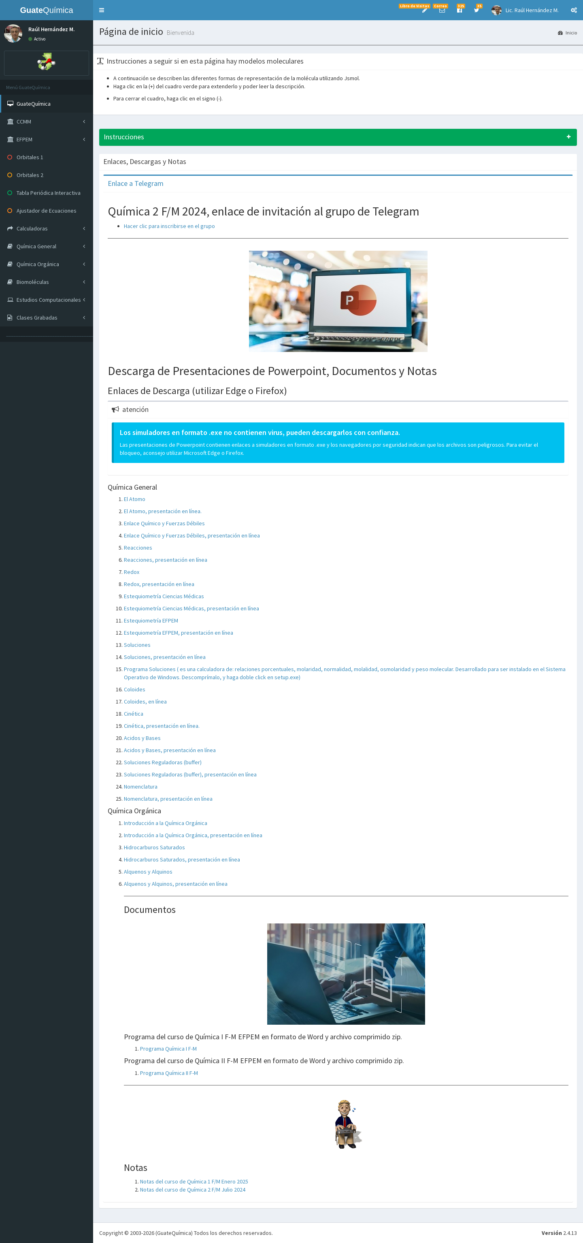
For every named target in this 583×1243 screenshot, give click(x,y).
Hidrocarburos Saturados (154, 847)
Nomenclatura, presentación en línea (168, 798)
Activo (36, 39)
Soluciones (137, 644)
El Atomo (134, 499)
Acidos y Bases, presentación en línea (170, 750)
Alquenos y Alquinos (148, 871)
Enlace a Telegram (136, 183)
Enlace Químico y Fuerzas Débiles (164, 523)
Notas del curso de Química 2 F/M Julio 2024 (192, 1189)
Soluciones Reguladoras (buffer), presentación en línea (190, 774)
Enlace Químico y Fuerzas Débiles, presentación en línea (192, 535)
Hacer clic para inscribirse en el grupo (169, 226)
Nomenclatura (140, 786)
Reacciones (138, 547)
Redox (131, 572)
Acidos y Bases (142, 738)
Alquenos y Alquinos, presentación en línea (176, 883)
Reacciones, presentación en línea (165, 559)
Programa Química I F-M (168, 1048)
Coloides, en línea (145, 701)
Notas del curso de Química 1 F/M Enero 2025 (194, 1181)
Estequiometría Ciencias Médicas (164, 596)
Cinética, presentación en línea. (162, 725)
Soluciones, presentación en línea (165, 657)
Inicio (567, 33)
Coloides (134, 689)
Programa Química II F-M (169, 1073)
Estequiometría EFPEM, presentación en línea (178, 632)
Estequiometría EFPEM (151, 620)
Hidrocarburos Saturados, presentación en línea (182, 859)
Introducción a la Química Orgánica (165, 823)
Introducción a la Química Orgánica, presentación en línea (193, 835)
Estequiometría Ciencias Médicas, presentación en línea (191, 608)
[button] (101, 10)
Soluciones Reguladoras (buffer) (163, 762)
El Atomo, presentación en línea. (163, 511)
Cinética (133, 713)
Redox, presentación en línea (159, 584)
